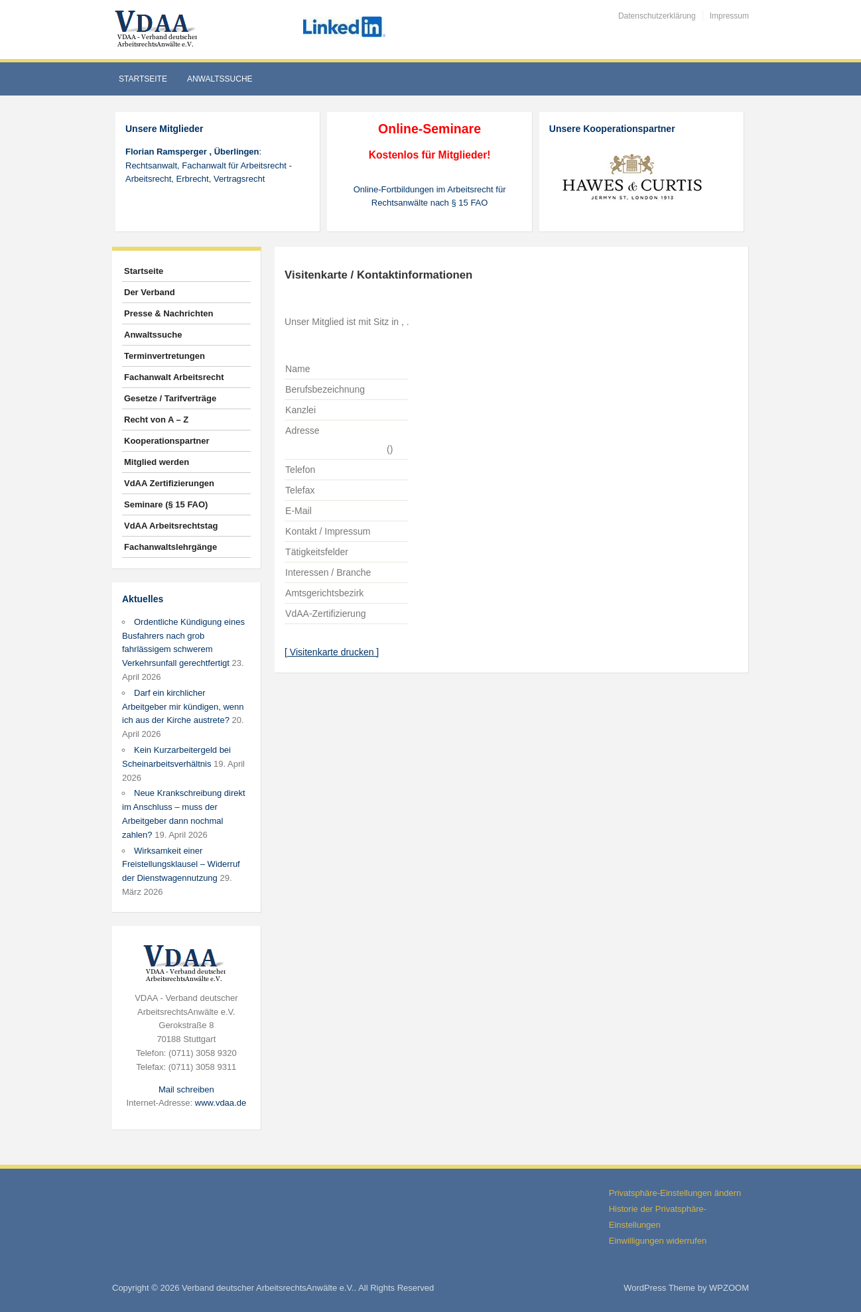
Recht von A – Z (156, 420)
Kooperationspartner (167, 441)
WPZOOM (729, 1288)
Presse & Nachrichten (168, 313)
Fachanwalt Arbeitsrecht (174, 377)
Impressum (729, 16)
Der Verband (149, 292)
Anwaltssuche (220, 79)
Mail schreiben (186, 1089)
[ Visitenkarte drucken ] (332, 652)
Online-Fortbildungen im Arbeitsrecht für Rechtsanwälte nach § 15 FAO (430, 196)
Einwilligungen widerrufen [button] (657, 1241)
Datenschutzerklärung (657, 16)
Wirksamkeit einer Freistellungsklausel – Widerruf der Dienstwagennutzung (181, 865)
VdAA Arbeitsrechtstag (171, 526)
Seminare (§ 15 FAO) (166, 504)
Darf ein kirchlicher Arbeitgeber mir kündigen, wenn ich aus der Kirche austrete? (183, 707)
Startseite (143, 79)
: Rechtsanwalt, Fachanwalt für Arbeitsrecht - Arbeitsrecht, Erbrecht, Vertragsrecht (208, 165)
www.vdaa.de (220, 1103)
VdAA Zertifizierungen (169, 483)
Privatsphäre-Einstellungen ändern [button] (675, 1193)
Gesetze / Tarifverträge (170, 398)
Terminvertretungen (164, 356)
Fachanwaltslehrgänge (170, 547)
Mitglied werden (156, 462)
